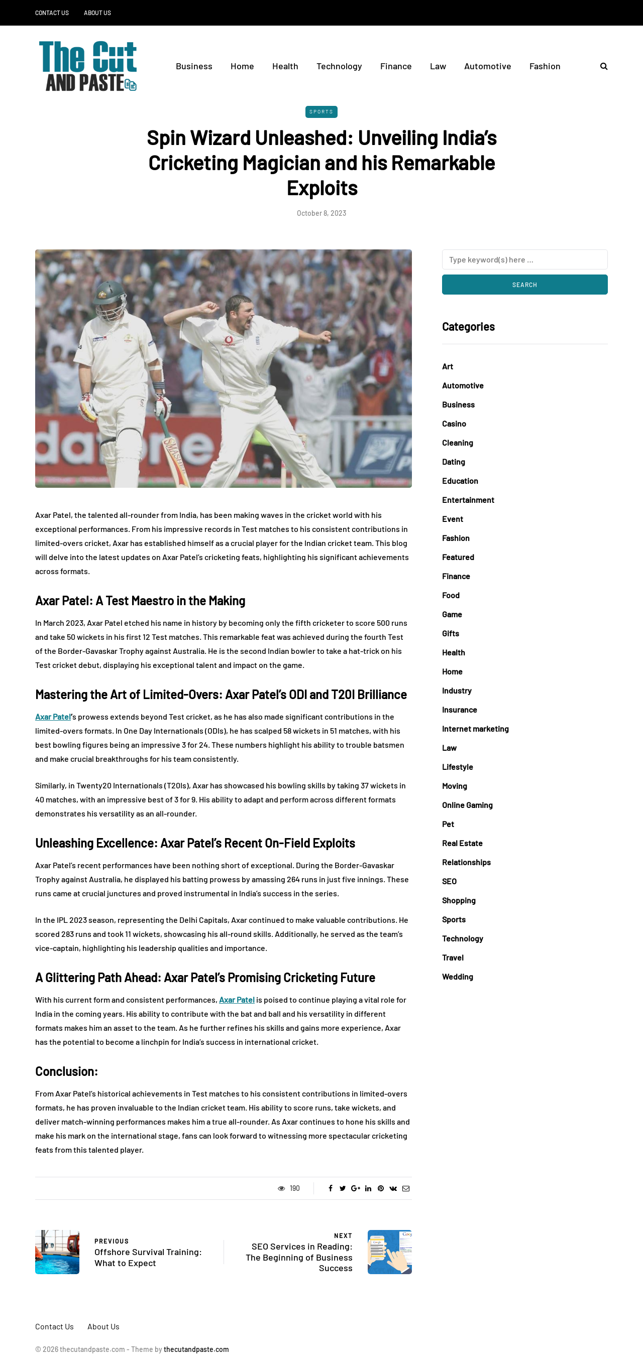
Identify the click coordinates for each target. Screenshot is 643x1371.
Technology (339, 65)
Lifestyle (457, 766)
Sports (321, 111)
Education (460, 480)
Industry (457, 690)
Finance (396, 65)
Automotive (487, 65)
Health (285, 65)
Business (194, 65)
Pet (448, 824)
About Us (97, 12)
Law (438, 65)
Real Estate (462, 843)
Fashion (545, 65)
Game (452, 614)
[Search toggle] (600, 65)
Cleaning (457, 442)
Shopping (459, 900)
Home (242, 65)
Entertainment (468, 499)
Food (451, 595)
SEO (449, 881)
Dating (453, 461)
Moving (454, 785)
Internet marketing (475, 728)
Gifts (450, 633)
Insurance (459, 709)
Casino (454, 423)
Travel (453, 957)
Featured (458, 557)
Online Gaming (467, 804)
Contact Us (52, 12)
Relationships (466, 862)
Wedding (457, 976)
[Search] (525, 259)
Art (447, 366)
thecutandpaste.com (196, 1349)
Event (452, 518)
